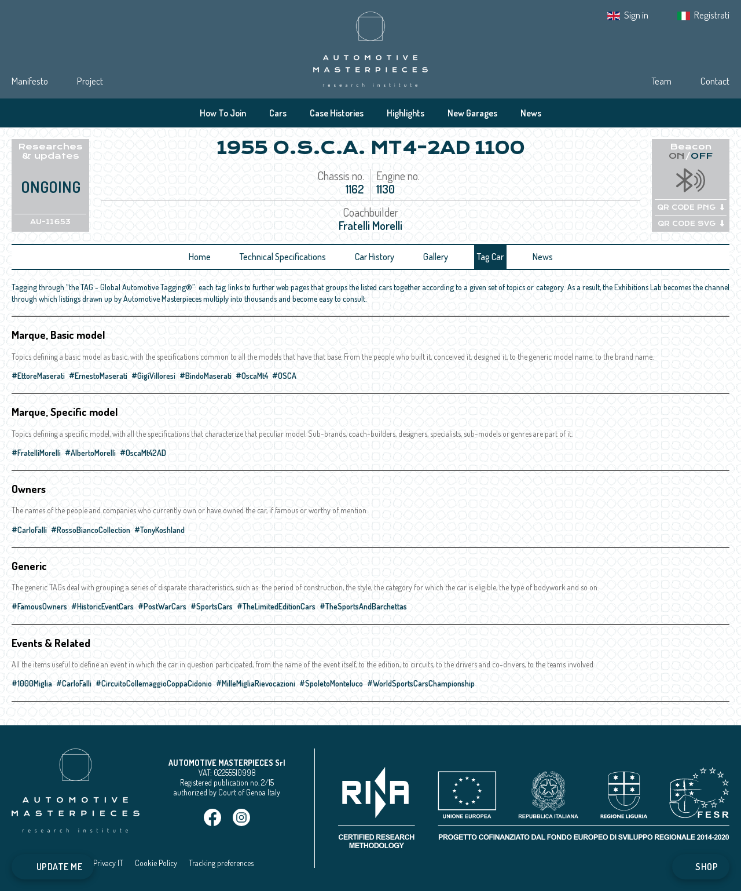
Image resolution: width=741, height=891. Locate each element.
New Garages (472, 113)
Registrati (711, 15)
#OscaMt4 (252, 376)
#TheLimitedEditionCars (276, 606)
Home (200, 256)
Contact (714, 81)
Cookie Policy (156, 863)
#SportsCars (211, 606)
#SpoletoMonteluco (331, 683)
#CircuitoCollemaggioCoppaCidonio (154, 683)
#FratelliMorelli (36, 453)
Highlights (405, 113)
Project (90, 81)
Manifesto (30, 81)
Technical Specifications (283, 256)
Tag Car (490, 256)
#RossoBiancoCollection (90, 530)
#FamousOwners (39, 606)
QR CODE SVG (691, 224)
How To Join (223, 113)
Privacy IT (108, 863)
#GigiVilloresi (153, 376)
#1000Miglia (32, 683)
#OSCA (284, 376)
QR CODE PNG (690, 207)
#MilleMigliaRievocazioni (255, 683)
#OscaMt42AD (143, 453)
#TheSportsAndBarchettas (363, 606)
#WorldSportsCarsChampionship (421, 683)
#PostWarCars (162, 606)
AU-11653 (50, 222)
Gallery (435, 256)
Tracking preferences (221, 863)
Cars (278, 113)
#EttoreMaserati (38, 376)
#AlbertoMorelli (90, 453)
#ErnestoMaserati (98, 376)
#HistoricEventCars (102, 606)
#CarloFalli (29, 530)
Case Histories (337, 113)
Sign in (636, 15)
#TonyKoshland (159, 530)
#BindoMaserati (205, 376)
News (530, 113)
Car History (374, 256)
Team (661, 81)
